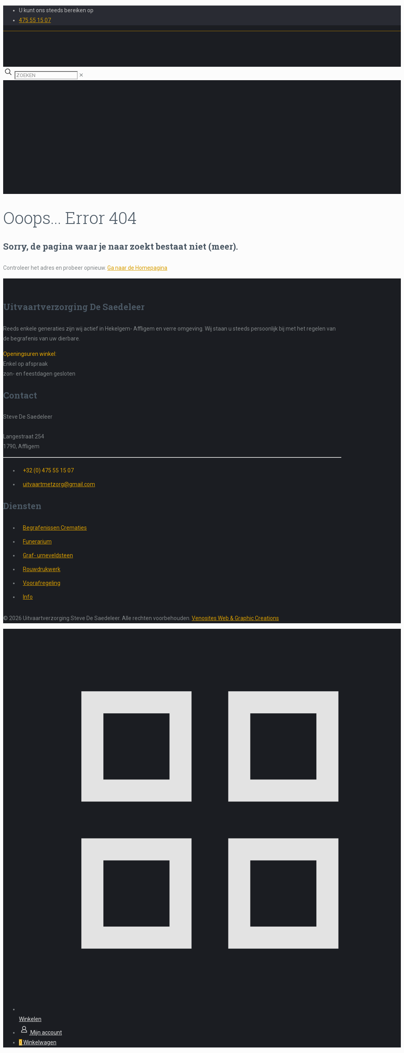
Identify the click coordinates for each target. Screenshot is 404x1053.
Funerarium (37, 541)
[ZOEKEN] (46, 75)
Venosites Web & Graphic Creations (235, 618)
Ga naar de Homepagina (137, 268)
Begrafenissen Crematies (55, 528)
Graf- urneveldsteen (48, 555)
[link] (81, 75)
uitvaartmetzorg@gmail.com (59, 484)
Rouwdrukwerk (41, 569)
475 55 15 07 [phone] (35, 20)
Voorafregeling (41, 583)
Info (28, 597)
